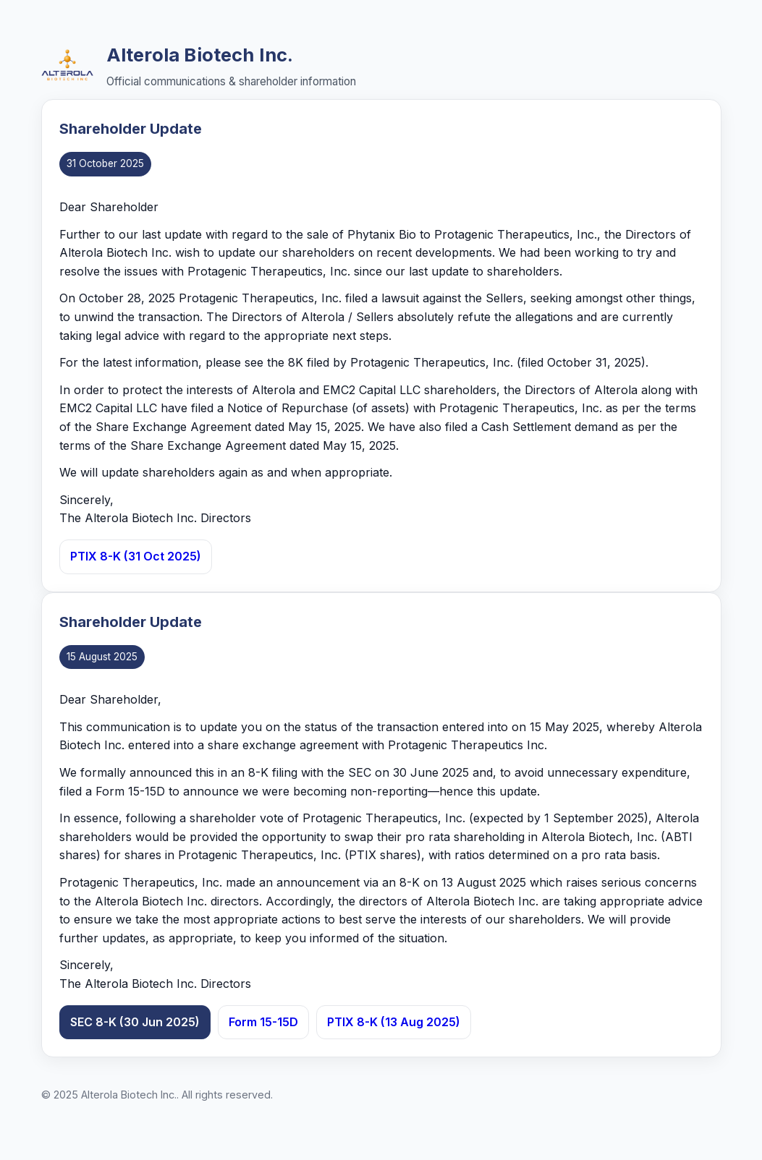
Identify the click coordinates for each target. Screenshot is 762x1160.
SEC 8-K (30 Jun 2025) (135, 1022)
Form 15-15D (263, 1022)
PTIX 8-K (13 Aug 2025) (393, 1022)
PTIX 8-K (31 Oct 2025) (135, 556)
